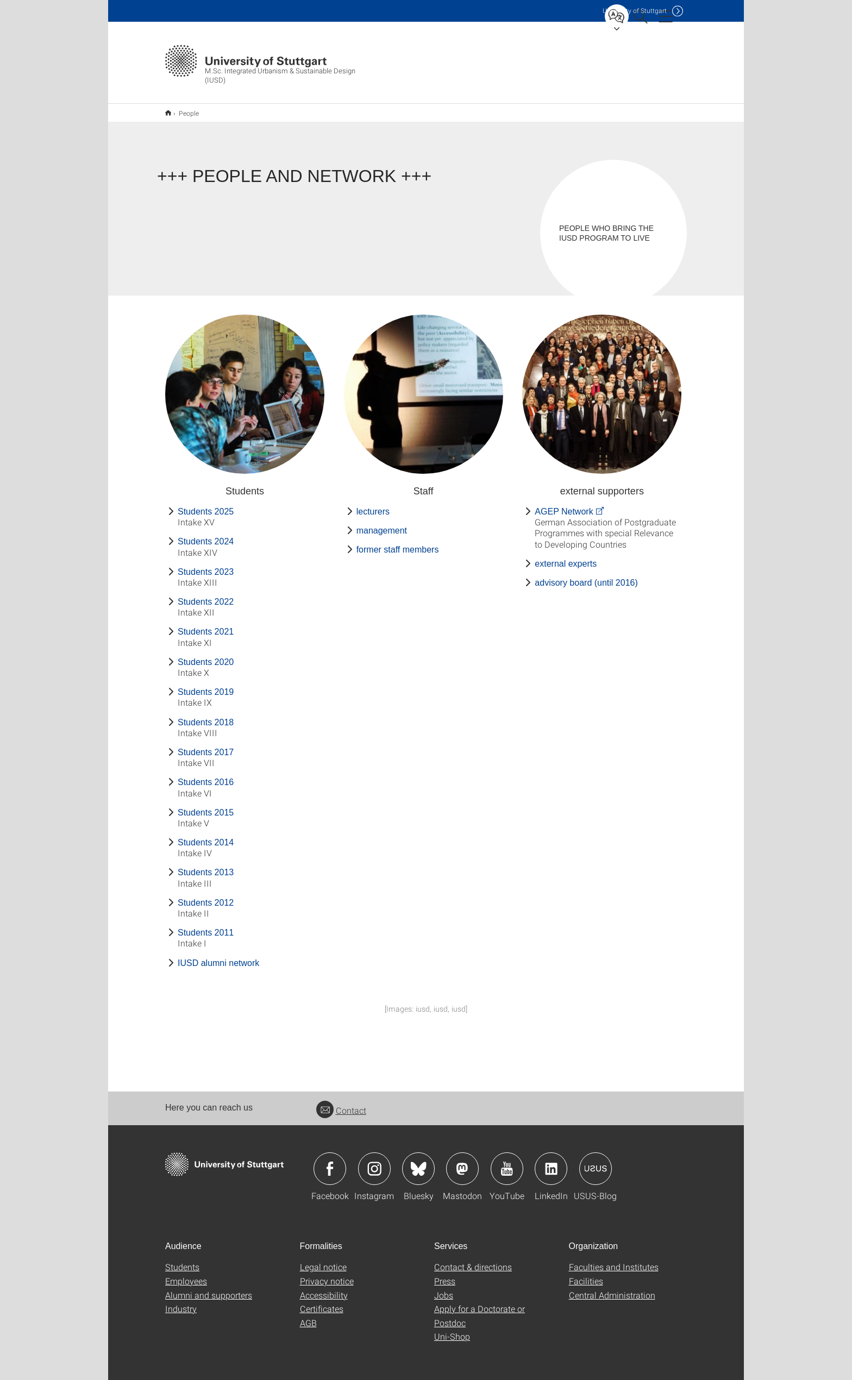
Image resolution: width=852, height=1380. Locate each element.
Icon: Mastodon (462, 1161)
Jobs (443, 1288)
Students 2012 (206, 895)
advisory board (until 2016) (586, 575)
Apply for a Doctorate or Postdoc (479, 1308)
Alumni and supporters (208, 1288)
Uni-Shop (452, 1329)
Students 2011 (206, 925)
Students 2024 (206, 534)
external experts (566, 556)
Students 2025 (206, 504)
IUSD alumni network (218, 956)
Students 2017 (206, 745)
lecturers (373, 504)
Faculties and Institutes (614, 1259)
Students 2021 (206, 624)
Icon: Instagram (374, 1161)
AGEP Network (564, 504)
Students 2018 (206, 715)
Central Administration (612, 1288)
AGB (308, 1315)
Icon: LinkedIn (551, 1161)
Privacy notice (327, 1273)
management (381, 523)
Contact (341, 1103)
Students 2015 (206, 805)
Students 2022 (206, 594)
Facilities (586, 1273)
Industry (181, 1301)
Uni (635, 11)
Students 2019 (206, 684)
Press (444, 1273)
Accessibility (324, 1288)
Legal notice (323, 1259)
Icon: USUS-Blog (595, 1161)
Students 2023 (206, 564)
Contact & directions (473, 1259)
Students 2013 (206, 865)
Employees (186, 1273)
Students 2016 (206, 775)
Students (182, 1259)
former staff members (397, 542)
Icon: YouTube (507, 1161)
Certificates (321, 1301)
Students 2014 (206, 835)
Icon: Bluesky (418, 1161)
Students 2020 (206, 655)
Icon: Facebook (330, 1161)
